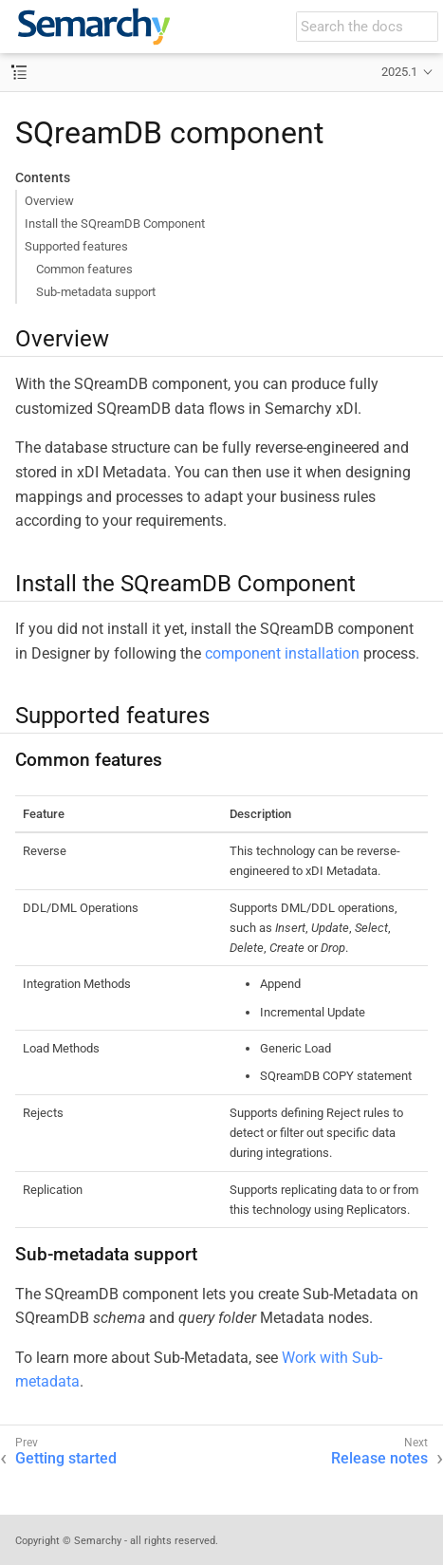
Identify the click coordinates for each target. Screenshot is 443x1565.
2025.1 (399, 72)
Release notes (379, 1458)
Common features (84, 269)
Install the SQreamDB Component (115, 223)
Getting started (66, 1458)
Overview (49, 201)
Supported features (76, 246)
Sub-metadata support (96, 292)
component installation (282, 653)
